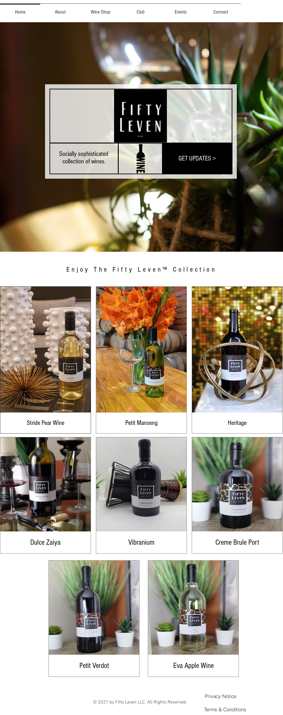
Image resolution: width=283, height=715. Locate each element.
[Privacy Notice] (220, 696)
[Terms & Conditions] (225, 709)
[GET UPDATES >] (197, 158)
